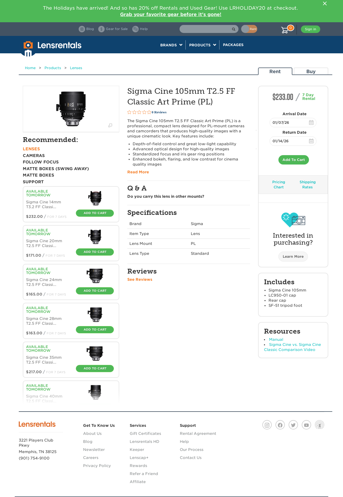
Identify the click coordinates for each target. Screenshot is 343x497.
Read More (138, 172)
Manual (276, 339)
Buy (311, 71)
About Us (92, 433)
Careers (90, 457)
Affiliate (138, 482)
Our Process (191, 449)
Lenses (76, 68)
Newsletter (94, 449)
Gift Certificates (145, 433)
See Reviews (139, 279)
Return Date (294, 132)
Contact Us (191, 457)
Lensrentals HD (144, 441)
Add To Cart (293, 160)
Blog (87, 441)
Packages (233, 45)
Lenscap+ (139, 457)
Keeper (137, 449)
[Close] (324, 3)
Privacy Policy (97, 466)
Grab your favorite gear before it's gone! (170, 14)
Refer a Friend (144, 474)
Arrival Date (294, 114)
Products (52, 68)
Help (184, 441)
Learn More (293, 257)
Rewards (138, 466)
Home (30, 68)
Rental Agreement (198, 433)
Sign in (310, 29)
